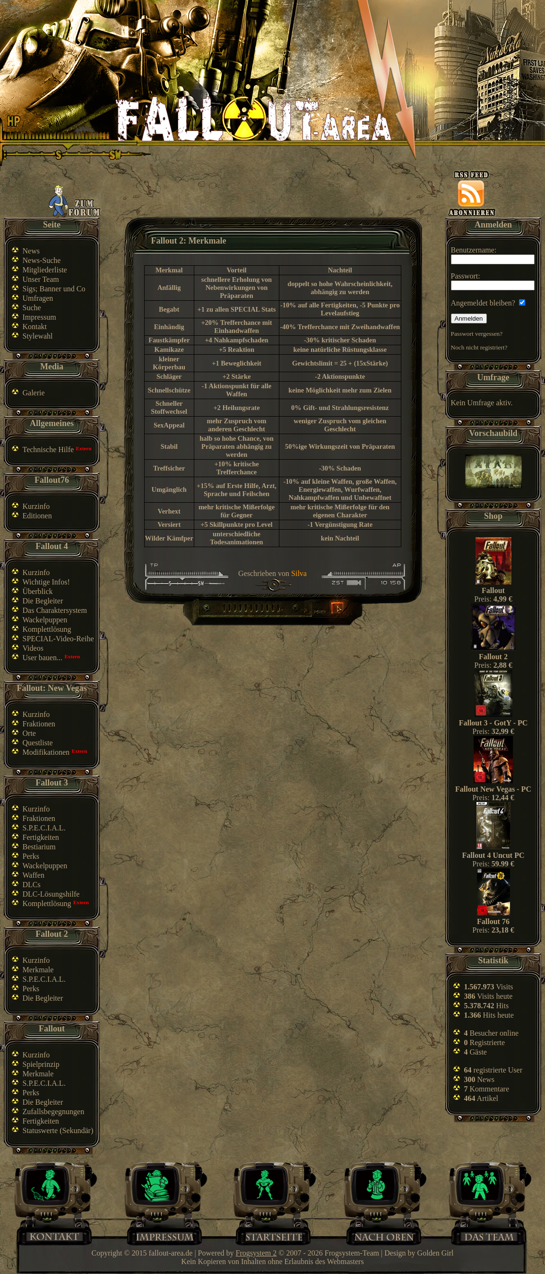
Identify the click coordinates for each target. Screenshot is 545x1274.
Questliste (38, 743)
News (31, 251)
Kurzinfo (36, 506)
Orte (29, 733)
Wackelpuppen (45, 620)
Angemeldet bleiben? (488, 303)
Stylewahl (38, 336)
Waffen (33, 875)
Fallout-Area (253, 119)
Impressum (39, 317)
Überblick (38, 591)
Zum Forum (75, 200)
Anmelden (469, 318)
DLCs (32, 885)
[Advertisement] (274, 195)
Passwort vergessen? (477, 333)
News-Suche (42, 260)
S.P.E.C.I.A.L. (44, 828)
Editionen (37, 516)
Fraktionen (39, 724)
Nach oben (383, 1236)
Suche (32, 308)
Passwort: (493, 281)
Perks (31, 856)
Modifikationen (46, 752)
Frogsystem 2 (256, 1253)
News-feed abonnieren (471, 193)
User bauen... (42, 658)
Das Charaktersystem (55, 610)
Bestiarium (39, 847)
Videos (33, 648)
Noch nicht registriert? (479, 347)
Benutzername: (493, 255)
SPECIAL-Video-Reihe (58, 639)
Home (273, 1236)
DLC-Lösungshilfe (51, 894)
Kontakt (35, 327)
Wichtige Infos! (46, 582)
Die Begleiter (43, 601)
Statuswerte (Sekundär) (58, 1130)
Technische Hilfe (48, 449)
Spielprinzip (41, 1064)
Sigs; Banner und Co (54, 289)
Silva (299, 573)
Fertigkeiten (41, 837)
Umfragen (38, 298)
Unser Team (41, 279)
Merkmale (38, 970)
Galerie (34, 393)
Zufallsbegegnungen (54, 1112)
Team (493, 1236)
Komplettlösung (47, 629)
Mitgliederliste (45, 270)
